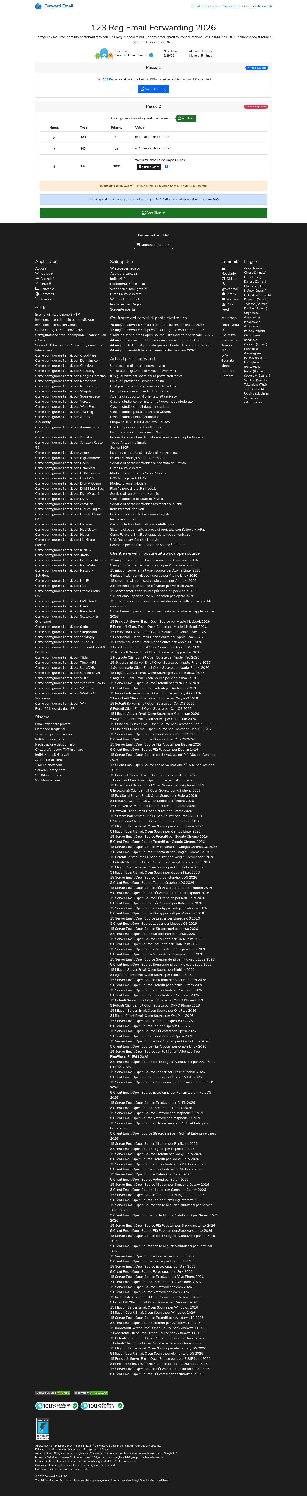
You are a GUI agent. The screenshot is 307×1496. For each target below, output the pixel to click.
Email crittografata (205, 6)
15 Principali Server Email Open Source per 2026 (160, 621)
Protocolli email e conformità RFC (135, 432)
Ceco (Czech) (252, 277)
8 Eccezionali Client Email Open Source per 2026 (155, 790)
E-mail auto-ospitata (126, 294)
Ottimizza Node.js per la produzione (137, 458)
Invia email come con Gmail (56, 324)
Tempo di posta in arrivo (53, 734)
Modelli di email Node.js (128, 483)
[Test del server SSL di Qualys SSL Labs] (52, 1392)
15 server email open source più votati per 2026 (153, 580)
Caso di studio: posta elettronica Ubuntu (140, 411)
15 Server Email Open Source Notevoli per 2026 (158, 949)
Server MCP (119, 447)
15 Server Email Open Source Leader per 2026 (155, 918)
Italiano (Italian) (254, 331)
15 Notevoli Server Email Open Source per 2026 (155, 652)
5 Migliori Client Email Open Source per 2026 (155, 678)
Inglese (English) (255, 291)
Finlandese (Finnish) (257, 295)
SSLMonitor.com (47, 780)
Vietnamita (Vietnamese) (253, 400)
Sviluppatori (121, 261)
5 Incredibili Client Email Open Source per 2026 (153, 1302)
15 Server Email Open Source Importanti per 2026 (163, 846)
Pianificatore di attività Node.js (133, 488)
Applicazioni (46, 261)
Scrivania (44, 289)
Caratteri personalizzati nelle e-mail (137, 427)
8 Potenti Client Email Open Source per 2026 (150, 708)
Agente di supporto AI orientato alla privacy (143, 396)
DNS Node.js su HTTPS (128, 478)
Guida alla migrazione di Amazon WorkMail (143, 371)
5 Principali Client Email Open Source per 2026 (158, 626)
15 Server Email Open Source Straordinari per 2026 (154, 928)
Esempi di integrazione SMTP (57, 314)
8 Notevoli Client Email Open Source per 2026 (151, 811)
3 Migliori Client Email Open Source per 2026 (155, 872)
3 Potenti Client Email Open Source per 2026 (160, 862)
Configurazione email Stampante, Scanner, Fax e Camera (70, 337)
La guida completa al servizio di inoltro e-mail (144, 452)
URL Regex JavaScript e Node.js (134, 539)
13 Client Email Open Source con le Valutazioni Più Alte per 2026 (162, 767)
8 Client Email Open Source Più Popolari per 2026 (154, 749)
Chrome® (45, 294)
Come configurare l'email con (65, 355)
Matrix (228, 294)
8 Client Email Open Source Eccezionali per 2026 (160, 1095)
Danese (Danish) (255, 282)
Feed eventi (230, 324)
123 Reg (108, 79)
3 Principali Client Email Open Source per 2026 (152, 780)
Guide (40, 308)
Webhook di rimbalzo (126, 299)
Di (223, 330)
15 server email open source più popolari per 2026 (153, 591)
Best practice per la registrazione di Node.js (143, 386)
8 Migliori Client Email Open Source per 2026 (155, 831)
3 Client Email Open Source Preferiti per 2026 (155, 1322)
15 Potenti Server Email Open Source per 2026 (152, 703)
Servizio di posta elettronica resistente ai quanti (146, 504)
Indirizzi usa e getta (50, 739)
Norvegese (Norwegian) (252, 351)
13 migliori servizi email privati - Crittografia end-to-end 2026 (157, 330)
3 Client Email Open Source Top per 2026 (152, 882)
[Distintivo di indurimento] (42, 1428)
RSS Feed (227, 307)
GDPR (226, 350)
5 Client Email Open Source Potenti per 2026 (149, 1179)
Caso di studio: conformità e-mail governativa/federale (151, 401)
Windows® (44, 273)
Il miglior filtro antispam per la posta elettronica (146, 376)
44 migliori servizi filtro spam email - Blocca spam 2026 (152, 350)
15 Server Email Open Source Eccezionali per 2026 (162, 1085)
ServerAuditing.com (50, 770)
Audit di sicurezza (123, 273)
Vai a (256, 68)
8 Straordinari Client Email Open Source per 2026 (155, 821)
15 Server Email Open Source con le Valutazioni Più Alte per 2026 (162, 757)
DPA (224, 355)
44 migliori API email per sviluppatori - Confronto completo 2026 (159, 345)
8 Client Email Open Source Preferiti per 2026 (153, 688)
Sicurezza (228, 335)
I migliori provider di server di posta (137, 381)
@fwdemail (230, 286)
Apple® (41, 268)
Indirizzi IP (118, 278)
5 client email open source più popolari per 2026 (152, 596)
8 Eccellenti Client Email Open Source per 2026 (152, 800)
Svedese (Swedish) (256, 380)
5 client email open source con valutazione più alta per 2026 (163, 614)
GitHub (229, 278)
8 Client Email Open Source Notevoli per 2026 (156, 954)
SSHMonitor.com (48, 775)
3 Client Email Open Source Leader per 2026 (153, 923)
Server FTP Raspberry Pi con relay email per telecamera (69, 348)
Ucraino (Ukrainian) (257, 394)
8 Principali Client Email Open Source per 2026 (158, 1363)
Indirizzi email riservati (52, 754)
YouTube (230, 299)
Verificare (186, 118)
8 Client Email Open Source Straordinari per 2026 (152, 934)
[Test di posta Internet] (102, 1406)
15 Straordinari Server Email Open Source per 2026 (160, 662)
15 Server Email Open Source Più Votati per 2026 (154, 734)
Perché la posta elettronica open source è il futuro (147, 545)
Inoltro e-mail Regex (125, 304)
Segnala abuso (227, 363)
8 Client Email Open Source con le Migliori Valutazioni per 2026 (162, 1064)
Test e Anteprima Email (128, 442)
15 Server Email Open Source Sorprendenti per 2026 (162, 959)
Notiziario (228, 271)
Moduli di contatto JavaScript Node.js (138, 473)
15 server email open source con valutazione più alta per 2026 (161, 604)
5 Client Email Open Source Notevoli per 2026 (149, 1292)
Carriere (227, 376)
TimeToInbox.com (48, 765)
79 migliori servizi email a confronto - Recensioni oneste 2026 (157, 324)
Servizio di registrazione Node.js (134, 493)
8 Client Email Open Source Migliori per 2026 (152, 1148)
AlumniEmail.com (48, 759)
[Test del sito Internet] (57, 1406)
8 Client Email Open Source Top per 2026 (150, 1026)
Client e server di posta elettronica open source (155, 553)
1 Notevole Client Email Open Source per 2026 (154, 657)
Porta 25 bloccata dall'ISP (55, 708)
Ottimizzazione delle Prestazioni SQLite (140, 514)
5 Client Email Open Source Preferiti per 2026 (157, 841)
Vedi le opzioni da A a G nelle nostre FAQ (190, 199)
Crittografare (149, 167)
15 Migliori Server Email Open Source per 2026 (157, 672)
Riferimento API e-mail (127, 283)
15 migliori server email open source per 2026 (154, 560)
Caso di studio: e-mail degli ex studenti (139, 406)
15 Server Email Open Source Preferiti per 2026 (155, 683)
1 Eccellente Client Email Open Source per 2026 (155, 647)
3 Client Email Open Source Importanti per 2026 (162, 852)
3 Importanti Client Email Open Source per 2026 (154, 698)
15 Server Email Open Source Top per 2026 (153, 877)
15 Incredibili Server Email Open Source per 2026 (155, 1297)
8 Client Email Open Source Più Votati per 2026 (152, 739)
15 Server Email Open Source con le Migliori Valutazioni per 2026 (155, 1054)
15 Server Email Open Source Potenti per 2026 (150, 1174)
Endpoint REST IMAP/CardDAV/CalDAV (140, 422)
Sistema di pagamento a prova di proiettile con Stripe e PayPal (157, 529)
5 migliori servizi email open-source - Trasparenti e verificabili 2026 (161, 335)
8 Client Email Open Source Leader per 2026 (156, 1077)
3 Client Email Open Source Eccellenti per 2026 (155, 1282)
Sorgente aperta (122, 309)
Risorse (42, 717)
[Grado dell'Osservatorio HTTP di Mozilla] (91, 1392)
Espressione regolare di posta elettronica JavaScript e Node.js (156, 437)
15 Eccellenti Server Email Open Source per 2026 (156, 642)
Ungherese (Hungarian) (252, 315)
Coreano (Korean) (255, 344)
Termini (227, 345)
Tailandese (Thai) (255, 385)
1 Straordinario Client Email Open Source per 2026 (159, 667)
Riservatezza (231, 6)
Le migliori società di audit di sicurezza (139, 391)
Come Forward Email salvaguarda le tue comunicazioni (151, 534)
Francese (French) (256, 299)
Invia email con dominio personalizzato (64, 319)
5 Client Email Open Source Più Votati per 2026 (159, 893)
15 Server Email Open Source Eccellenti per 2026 (156, 939)
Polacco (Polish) (254, 358)
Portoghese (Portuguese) (252, 364)
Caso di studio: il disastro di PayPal (136, 498)
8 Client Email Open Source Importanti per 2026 (154, 995)
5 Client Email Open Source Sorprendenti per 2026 (160, 964)
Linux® (43, 283)
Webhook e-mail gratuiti (128, 289)
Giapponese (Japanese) (252, 337)
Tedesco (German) (256, 304)
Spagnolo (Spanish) (257, 376)
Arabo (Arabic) (254, 268)
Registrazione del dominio (55, 744)
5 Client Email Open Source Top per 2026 (155, 1200)
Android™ (45, 278)
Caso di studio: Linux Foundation (134, 417)
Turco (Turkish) (254, 389)
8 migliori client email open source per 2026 (152, 565)
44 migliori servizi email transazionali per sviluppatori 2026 (155, 340)
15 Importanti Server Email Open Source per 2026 (155, 693)
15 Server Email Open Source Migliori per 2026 (153, 1143)
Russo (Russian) (254, 371)
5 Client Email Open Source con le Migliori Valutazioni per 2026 (161, 1249)
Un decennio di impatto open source (137, 365)
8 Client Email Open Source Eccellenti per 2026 (154, 944)
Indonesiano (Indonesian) (252, 324)
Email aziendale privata (53, 724)
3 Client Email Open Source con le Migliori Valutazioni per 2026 (164, 1218)
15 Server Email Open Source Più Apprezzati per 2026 (158, 908)
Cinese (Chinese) (255, 273)
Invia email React (123, 519)
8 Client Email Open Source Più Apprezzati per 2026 (157, 913)
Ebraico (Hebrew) (255, 308)
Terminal (44, 299)
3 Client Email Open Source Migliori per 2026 (158, 1189)
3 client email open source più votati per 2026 (151, 585)
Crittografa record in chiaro (59, 749)
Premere (227, 371)
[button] (166, 167)
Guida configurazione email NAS (59, 330)
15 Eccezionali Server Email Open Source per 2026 (158, 632)
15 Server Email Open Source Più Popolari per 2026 (155, 744)
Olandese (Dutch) (256, 286)
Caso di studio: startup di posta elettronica (142, 524)
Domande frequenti (257, 6)
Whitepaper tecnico (125, 268)
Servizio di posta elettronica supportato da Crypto (148, 463)
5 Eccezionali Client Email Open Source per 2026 (156, 637)
